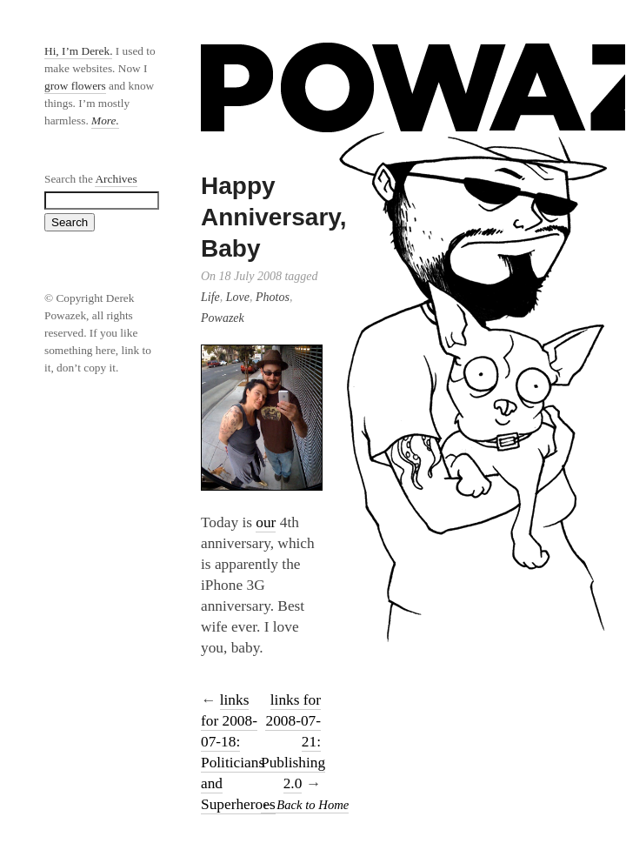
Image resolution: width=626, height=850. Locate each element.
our (266, 522)
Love (238, 297)
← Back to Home (305, 805)
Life (210, 297)
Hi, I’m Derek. (78, 50)
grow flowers (75, 85)
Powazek (222, 318)
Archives (116, 178)
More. (105, 120)
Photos (273, 297)
